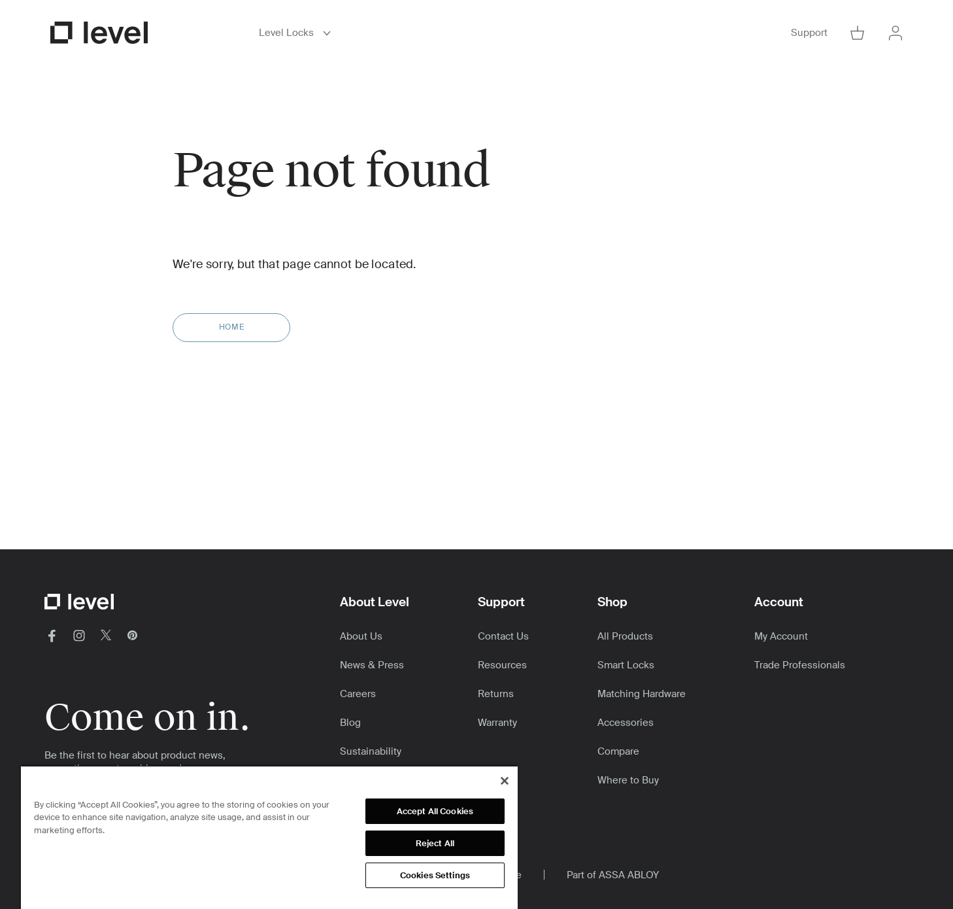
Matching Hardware (641, 693)
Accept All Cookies (435, 811)
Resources (502, 665)
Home (231, 327)
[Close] (505, 781)
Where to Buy (628, 780)
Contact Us (503, 636)
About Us (361, 636)
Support (809, 32)
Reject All (435, 843)
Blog (350, 722)
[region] (269, 837)
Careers (358, 693)
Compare (618, 751)
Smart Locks (625, 665)
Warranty (497, 722)
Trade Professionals (799, 665)
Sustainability (370, 751)
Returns (496, 693)
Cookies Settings (435, 875)
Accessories (625, 722)
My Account (781, 636)
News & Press (372, 665)
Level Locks (297, 32)
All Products (625, 636)
